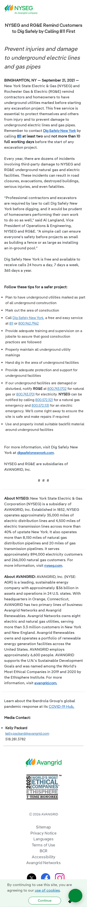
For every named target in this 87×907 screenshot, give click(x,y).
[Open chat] (75, 895)
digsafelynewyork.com (35, 452)
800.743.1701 (25, 394)
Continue (45, 900)
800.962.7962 (28, 323)
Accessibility (43, 856)
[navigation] (80, 9)
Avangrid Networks (43, 862)
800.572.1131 (40, 405)
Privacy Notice (43, 833)
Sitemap (43, 827)
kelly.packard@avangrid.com (27, 733)
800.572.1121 (44, 400)
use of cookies (47, 890)
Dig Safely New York (59, 130)
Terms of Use (43, 844)
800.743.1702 (57, 388)
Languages (43, 838)
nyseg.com (53, 565)
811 (19, 136)
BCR (44, 850)
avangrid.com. (45, 682)
